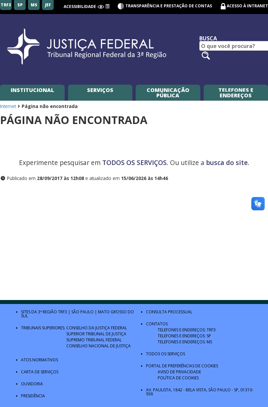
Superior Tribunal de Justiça (96, 334)
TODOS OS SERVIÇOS (134, 162)
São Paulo (82, 312)
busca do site (227, 162)
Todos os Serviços (165, 354)
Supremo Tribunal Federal (94, 340)
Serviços (100, 90)
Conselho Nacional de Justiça (98, 346)
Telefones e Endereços (235, 92)
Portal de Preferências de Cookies (182, 366)
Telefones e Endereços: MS (185, 342)
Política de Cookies (178, 378)
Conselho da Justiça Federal (96, 328)
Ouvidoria (32, 384)
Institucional (32, 90)
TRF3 (62, 312)
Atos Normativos (39, 360)
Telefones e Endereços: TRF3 (187, 330)
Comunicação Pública (168, 92)
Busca (208, 38)
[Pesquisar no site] (205, 55)
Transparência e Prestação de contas (164, 6)
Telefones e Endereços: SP (184, 336)
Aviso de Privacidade (179, 372)
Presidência (33, 396)
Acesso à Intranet (247, 6)
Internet (8, 106)
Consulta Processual (169, 312)
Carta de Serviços (39, 372)
